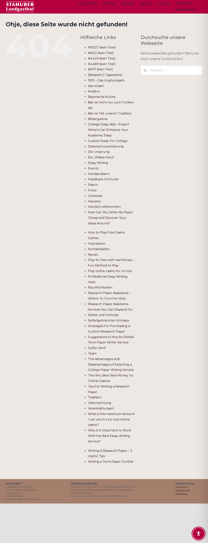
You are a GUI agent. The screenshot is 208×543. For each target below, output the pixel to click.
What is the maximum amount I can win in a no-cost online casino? (111, 419)
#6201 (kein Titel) (101, 53)
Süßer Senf (96, 348)
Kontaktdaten (99, 249)
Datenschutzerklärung (106, 146)
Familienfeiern (99, 174)
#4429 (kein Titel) (101, 58)
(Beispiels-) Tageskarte (105, 75)
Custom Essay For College (107, 141)
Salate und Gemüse (103, 315)
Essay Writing (98, 163)
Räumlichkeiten (100, 287)
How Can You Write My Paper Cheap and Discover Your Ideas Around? (110, 217)
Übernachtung (99, 403)
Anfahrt (94, 91)
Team (92, 353)
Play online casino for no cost (110, 271)
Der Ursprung (99, 152)
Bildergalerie (98, 119)
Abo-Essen (96, 86)
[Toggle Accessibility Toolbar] (198, 533)
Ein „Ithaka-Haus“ (101, 157)
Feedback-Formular (103, 179)
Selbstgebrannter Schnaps (108, 320)
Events (93, 168)
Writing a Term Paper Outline (110, 461)
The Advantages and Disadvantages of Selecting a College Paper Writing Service (111, 364)
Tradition (95, 397)
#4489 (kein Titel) (102, 64)
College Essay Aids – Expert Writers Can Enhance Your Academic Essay (108, 129)
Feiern (93, 185)
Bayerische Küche (101, 97)
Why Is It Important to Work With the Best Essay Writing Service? (109, 436)
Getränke (95, 196)
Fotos (92, 190)
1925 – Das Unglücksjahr (106, 80)
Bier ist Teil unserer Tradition (109, 113)
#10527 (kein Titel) (102, 47)
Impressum (96, 243)
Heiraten (94, 201)
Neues (93, 254)
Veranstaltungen (101, 408)
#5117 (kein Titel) (100, 69)
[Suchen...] (171, 70)
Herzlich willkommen (104, 207)
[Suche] (145, 70)
